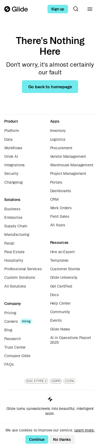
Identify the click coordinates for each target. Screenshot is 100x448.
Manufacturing (16, 234)
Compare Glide (17, 356)
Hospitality (13, 260)
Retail (9, 243)
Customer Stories (65, 269)
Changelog (13, 182)
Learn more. (84, 430)
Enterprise (13, 217)
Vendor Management (68, 156)
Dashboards (60, 191)
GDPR (56, 381)
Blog (8, 330)
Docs (54, 295)
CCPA (69, 381)
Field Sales (59, 216)
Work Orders (61, 208)
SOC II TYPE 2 (36, 381)
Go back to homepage (50, 86)
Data (8, 139)
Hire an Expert (62, 252)
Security (11, 173)
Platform (11, 130)
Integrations (14, 165)
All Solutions (15, 286)
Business (12, 209)
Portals (56, 182)
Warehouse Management (71, 165)
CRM (54, 199)
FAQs (9, 364)
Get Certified (61, 286)
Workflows (13, 148)
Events (56, 320)
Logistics (58, 139)
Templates (59, 260)
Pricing (10, 313)
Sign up (57, 9)
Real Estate (14, 252)
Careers (11, 321)
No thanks (62, 439)
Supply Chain (15, 226)
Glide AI (11, 156)
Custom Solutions (19, 277)
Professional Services (23, 269)
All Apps (57, 225)
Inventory (58, 130)
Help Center (60, 303)
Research (12, 339)
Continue (37, 439)
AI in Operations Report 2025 (70, 340)
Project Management (68, 173)
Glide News (60, 329)
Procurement (61, 148)
